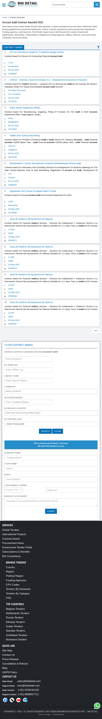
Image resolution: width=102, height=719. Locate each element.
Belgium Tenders (15, 609)
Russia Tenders (14, 617)
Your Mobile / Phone (15, 485)
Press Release (10, 659)
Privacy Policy (58, 714)
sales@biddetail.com (29, 681)
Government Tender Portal (17, 547)
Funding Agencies (16, 580)
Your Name (10, 464)
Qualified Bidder (13, 397)
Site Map (7, 650)
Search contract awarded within (31, 352)
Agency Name (11, 376)
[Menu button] (4, 4)
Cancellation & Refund (14, 663)
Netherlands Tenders (17, 613)
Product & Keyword (15, 496)
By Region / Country (15, 408)
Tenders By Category (18, 593)
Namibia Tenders (15, 630)
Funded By (10, 387)
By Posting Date (13, 419)
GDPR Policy (9, 672)
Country (10, 567)
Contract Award (13, 47)
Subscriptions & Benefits (16, 551)
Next (96, 330)
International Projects (14, 534)
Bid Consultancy (11, 556)
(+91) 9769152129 (28, 690)
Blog (4, 668)
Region (10, 571)
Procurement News (13, 543)
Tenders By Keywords (18, 589)
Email (7, 474)
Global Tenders (10, 530)
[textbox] (51, 391)
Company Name (12, 453)
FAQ (8, 597)
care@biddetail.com (28, 685)
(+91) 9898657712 (28, 694)
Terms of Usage (44, 714)
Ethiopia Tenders (15, 622)
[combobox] (51, 391)
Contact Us (8, 654)
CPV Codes (12, 584)
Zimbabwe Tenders (16, 635)
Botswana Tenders (16, 639)
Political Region (14, 576)
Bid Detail (92, 711)
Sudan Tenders (14, 626)
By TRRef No (10, 365)
